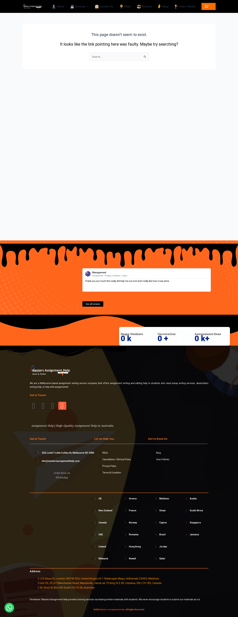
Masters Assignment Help (112, 609)
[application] (87, 6)
